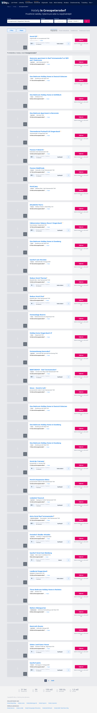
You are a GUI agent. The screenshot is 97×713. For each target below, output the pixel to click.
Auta (50, 2)
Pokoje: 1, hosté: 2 (73, 21)
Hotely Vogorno (42, 703)
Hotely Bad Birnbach (47, 708)
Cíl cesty (9, 18)
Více (90, 2)
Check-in (43, 18)
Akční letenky (58, 2)
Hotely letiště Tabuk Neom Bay (61, 708)
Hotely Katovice (10, 708)
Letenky (21, 2)
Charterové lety (75, 2)
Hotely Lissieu (21, 703)
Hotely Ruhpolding (11, 703)
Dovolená (37, 2)
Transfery (84, 2)
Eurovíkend (29, 2)
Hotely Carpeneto (52, 703)
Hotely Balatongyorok (32, 703)
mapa (41, 40)
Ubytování (44, 2)
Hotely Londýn (19, 708)
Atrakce (66, 2)
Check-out (56, 18)
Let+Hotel (14, 2)
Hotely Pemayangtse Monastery (32, 708)
